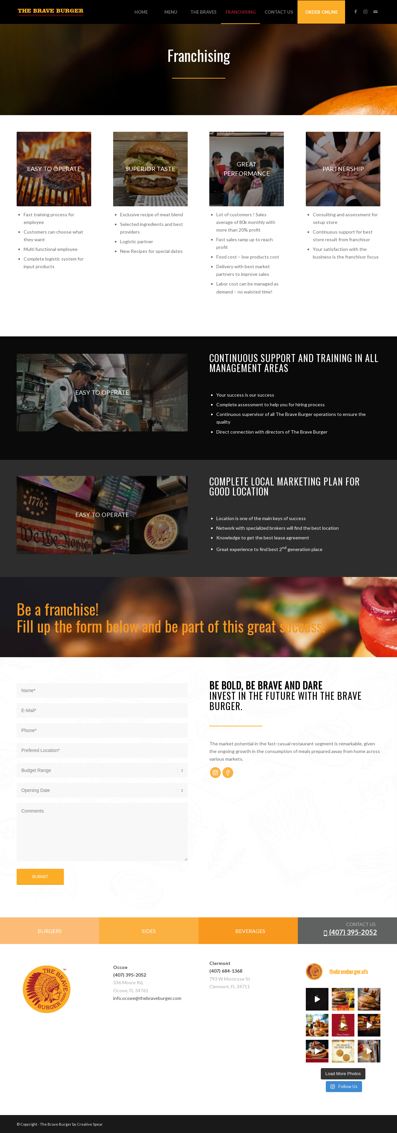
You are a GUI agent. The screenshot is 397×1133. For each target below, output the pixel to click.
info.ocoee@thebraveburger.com (147, 998)
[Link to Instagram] (365, 12)
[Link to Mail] (375, 12)
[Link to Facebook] (355, 12)
